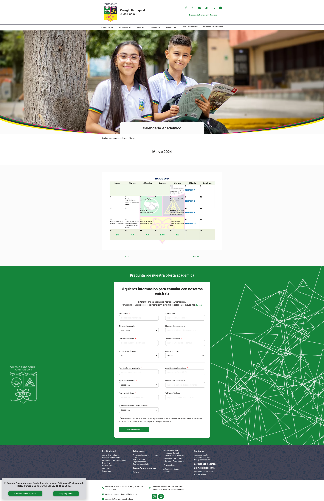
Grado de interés (172, 351)
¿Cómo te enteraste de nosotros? (133, 406)
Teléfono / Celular (172, 339)
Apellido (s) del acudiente (176, 368)
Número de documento (175, 326)
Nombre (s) (124, 313)
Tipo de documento (127, 326)
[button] (107, 27)
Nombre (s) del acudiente (129, 368)
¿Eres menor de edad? (128, 351)
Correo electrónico (127, 339)
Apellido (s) (170, 313)
